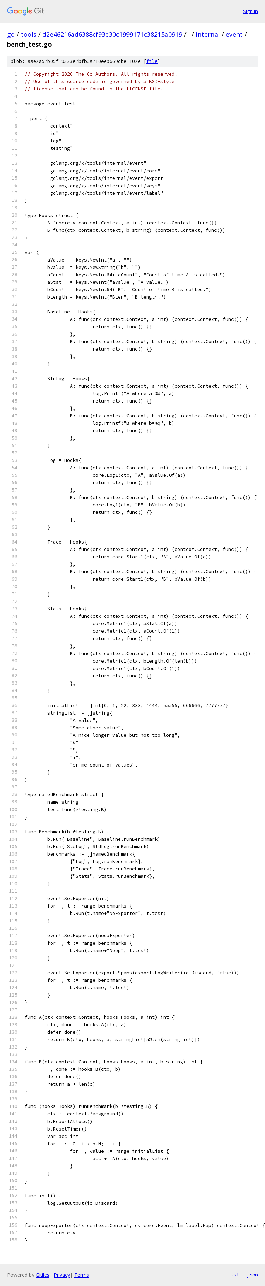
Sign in (250, 11)
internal (208, 34)
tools (28, 34)
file (152, 61)
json (252, 1275)
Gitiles (42, 1275)
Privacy (62, 1275)
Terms (81, 1275)
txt (235, 1275)
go (11, 34)
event (234, 34)
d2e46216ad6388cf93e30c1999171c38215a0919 (112, 34)
